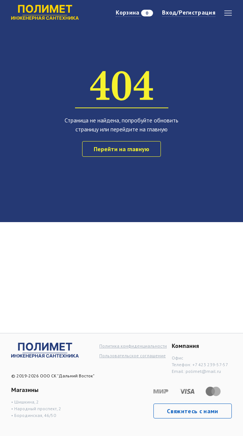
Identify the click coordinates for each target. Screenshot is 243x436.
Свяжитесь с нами (192, 411)
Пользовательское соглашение (132, 355)
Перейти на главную (121, 149)
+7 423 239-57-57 (210, 364)
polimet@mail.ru (203, 371)
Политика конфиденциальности (133, 346)
